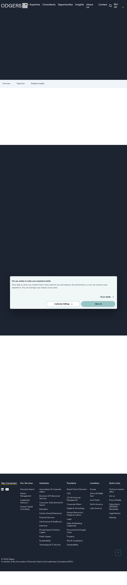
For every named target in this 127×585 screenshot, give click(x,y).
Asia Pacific (95, 500)
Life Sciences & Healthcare (50, 522)
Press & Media (115, 500)
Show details (105, 297)
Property (70, 537)
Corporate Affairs (74, 504)
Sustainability (45, 541)
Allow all (98, 304)
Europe (93, 489)
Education (43, 509)
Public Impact (45, 537)
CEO (69, 493)
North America (96, 504)
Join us (112, 496)
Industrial (43, 526)
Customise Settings (63, 304)
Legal (69, 519)
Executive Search (27, 489)
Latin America (96, 508)
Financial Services (46, 517)
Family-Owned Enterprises (50, 513)
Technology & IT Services (50, 545)
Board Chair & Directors (77, 489)
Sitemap (112, 517)
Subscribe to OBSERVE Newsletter (114, 506)
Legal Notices (115, 513)
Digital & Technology (75, 508)
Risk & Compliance (75, 541)
